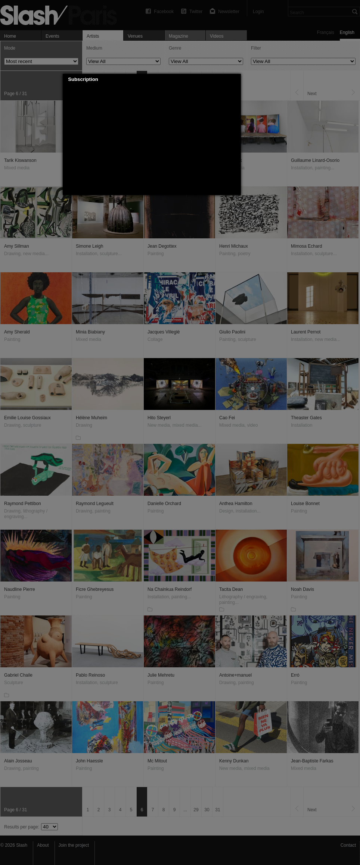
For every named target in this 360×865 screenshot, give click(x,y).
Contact (348, 845)
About (43, 845)
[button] (236, 79)
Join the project (74, 845)
